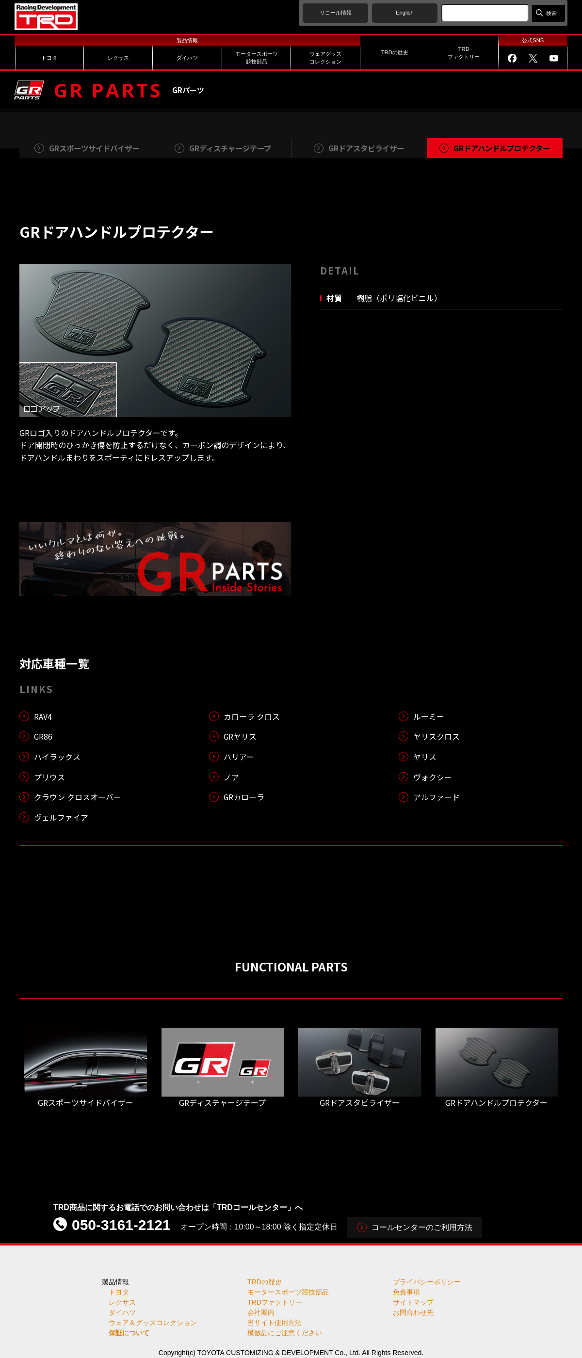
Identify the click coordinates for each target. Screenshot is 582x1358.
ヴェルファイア (61, 817)
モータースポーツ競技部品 (288, 1292)
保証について (129, 1333)
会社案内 (261, 1312)
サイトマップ (413, 1302)
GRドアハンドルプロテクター (496, 1102)
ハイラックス (57, 756)
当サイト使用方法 (274, 1322)
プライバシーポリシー (427, 1282)
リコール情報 (336, 13)
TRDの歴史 (264, 1282)
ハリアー (239, 756)
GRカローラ (244, 797)
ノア (231, 777)
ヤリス (424, 756)
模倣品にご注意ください (284, 1333)
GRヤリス (240, 736)
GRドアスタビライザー (360, 1102)
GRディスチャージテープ (222, 1102)
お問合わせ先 (413, 1312)
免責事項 (406, 1292)
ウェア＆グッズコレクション (153, 1322)
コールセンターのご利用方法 (422, 1227)
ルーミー (428, 716)
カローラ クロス (252, 716)
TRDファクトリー (274, 1302)
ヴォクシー (432, 777)
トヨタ (119, 1292)
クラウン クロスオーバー (77, 797)
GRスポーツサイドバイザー (85, 1102)
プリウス (49, 777)
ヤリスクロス (436, 736)
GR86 (43, 736)
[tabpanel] (155, 340)
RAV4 (43, 716)
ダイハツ (122, 1312)
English (405, 13)
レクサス (122, 1302)
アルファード (436, 797)
